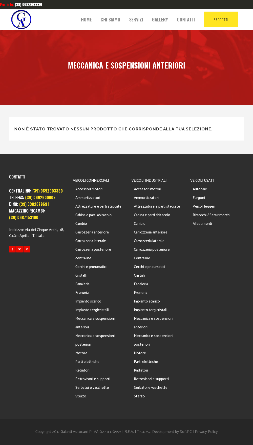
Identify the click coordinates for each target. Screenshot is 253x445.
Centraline (142, 258)
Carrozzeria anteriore (92, 232)
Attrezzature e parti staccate (98, 206)
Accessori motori (89, 189)
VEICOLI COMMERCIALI (91, 181)
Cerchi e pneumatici (90, 267)
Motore (81, 353)
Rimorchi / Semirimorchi (211, 215)
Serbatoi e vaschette (92, 388)
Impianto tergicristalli (92, 310)
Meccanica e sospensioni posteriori (95, 340)
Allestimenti (202, 224)
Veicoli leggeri (204, 206)
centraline (83, 258)
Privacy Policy (206, 431)
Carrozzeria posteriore (93, 250)
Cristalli (80, 275)
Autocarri (200, 189)
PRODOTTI (220, 19)
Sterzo (80, 396)
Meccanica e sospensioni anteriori (95, 323)
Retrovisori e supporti (92, 379)
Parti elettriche (87, 362)
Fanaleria (82, 284)
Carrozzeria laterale (90, 241)
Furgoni (199, 198)
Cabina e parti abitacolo (93, 215)
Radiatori (82, 370)
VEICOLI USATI (202, 181)
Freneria (82, 293)
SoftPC (186, 431)
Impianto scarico (88, 301)
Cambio (81, 224)
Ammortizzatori (87, 198)
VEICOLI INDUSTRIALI (149, 181)
